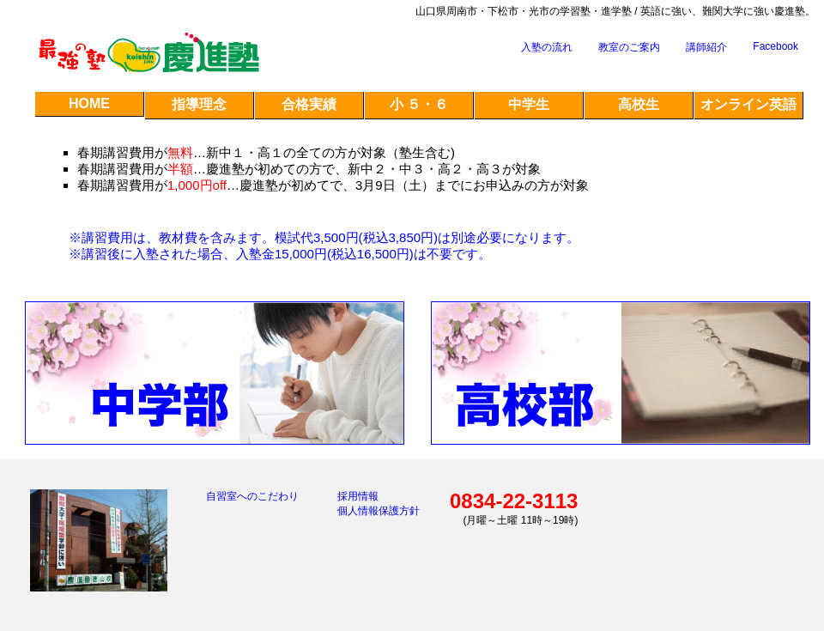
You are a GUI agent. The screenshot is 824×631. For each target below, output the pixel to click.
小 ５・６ (419, 104)
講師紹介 (706, 47)
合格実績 (309, 104)
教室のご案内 (629, 47)
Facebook (775, 46)
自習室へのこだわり (252, 496)
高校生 (638, 104)
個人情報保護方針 (378, 511)
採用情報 (358, 496)
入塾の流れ (547, 47)
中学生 (528, 104)
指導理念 (199, 104)
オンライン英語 (748, 104)
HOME (89, 103)
